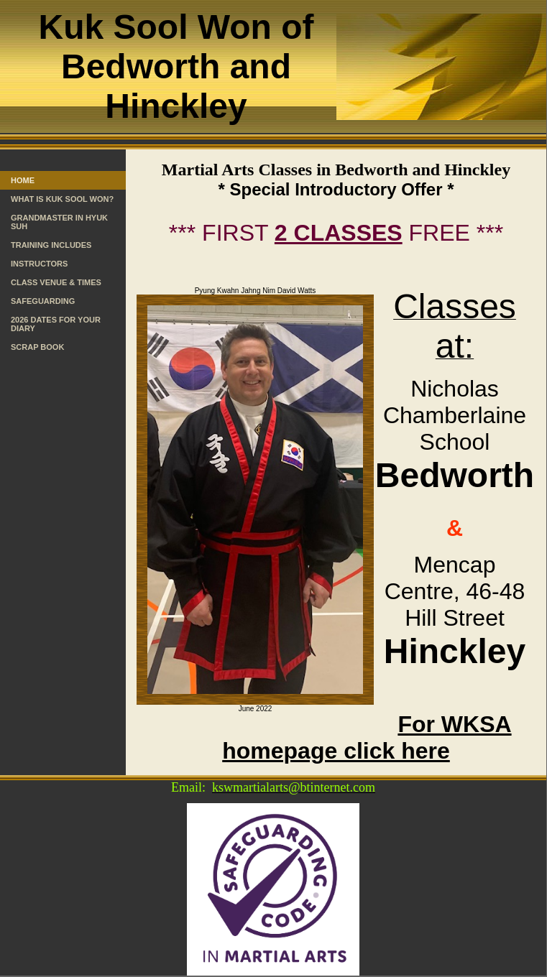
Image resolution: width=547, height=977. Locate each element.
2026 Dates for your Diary (56, 324)
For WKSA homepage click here (366, 737)
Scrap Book (37, 347)
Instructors (39, 263)
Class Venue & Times (56, 282)
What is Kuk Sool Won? (62, 199)
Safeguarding (43, 301)
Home (23, 180)
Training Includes (51, 245)
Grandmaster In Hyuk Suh (59, 222)
